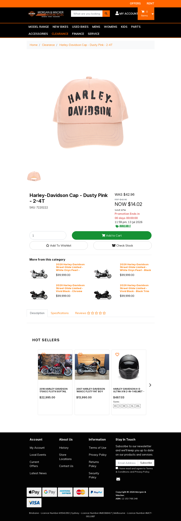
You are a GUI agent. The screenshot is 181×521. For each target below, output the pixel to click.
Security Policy (94, 475)
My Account (37, 447)
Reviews (90, 313)
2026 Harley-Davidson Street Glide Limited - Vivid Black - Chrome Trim (70, 289)
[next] (150, 385)
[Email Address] (127, 463)
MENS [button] (96, 26)
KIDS (124, 26)
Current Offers (34, 464)
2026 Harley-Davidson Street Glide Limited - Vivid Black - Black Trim (134, 288)
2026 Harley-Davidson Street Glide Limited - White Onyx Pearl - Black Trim (135, 268)
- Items (144, 13)
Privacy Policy (98, 454)
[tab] (37, 313)
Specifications (60, 313)
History (64, 447)
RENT (150, 3)
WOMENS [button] (110, 26)
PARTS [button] (136, 26)
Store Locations (65, 457)
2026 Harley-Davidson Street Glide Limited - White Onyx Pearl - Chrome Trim (70, 268)
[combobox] (87, 13)
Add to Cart (112, 235)
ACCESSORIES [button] (38, 34)
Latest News (38, 473)
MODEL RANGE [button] (39, 26)
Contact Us (66, 466)
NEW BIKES (60, 26)
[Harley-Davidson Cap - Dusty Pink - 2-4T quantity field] (48, 235)
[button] (127, 13)
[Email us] (118, 479)
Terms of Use (97, 447)
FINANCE (78, 34)
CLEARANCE (60, 34)
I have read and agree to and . (134, 470)
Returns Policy (94, 464)
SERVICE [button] (93, 34)
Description (37, 313)
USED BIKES (80, 26)
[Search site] (106, 13)
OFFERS (135, 3)
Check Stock (122, 245)
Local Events (38, 454)
